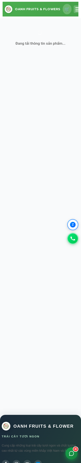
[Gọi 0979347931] (72, 238)
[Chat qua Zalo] (72, 224)
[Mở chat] (71, 453)
